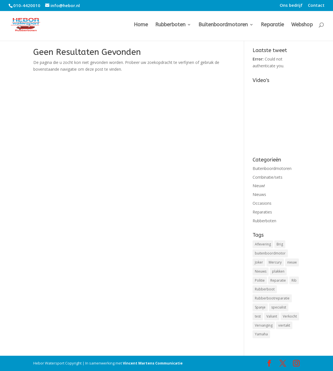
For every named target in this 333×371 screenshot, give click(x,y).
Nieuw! (259, 185)
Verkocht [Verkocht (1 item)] (290, 316)
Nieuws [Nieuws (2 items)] (260, 271)
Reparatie (272, 25)
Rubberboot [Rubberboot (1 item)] (265, 289)
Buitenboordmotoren (223, 25)
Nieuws (259, 194)
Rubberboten (170, 25)
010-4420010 (26, 5)
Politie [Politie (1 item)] (260, 280)
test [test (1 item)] (258, 316)
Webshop (302, 25)
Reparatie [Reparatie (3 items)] (278, 280)
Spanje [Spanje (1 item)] (260, 307)
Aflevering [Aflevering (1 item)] (263, 244)
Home (141, 25)
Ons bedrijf (291, 5)
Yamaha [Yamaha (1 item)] (261, 334)
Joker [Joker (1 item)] (259, 262)
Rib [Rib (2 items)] (294, 280)
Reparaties (262, 212)
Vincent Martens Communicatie (153, 363)
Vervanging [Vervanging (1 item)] (264, 325)
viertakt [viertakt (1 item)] (284, 325)
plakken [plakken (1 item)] (278, 271)
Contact (316, 5)
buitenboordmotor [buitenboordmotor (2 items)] (270, 253)
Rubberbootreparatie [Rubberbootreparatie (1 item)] (272, 298)
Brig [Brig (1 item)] (280, 244)
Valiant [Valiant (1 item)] (271, 316)
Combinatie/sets (267, 177)
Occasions (262, 203)
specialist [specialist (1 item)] (278, 307)
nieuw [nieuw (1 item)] (292, 262)
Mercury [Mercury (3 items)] (275, 262)
